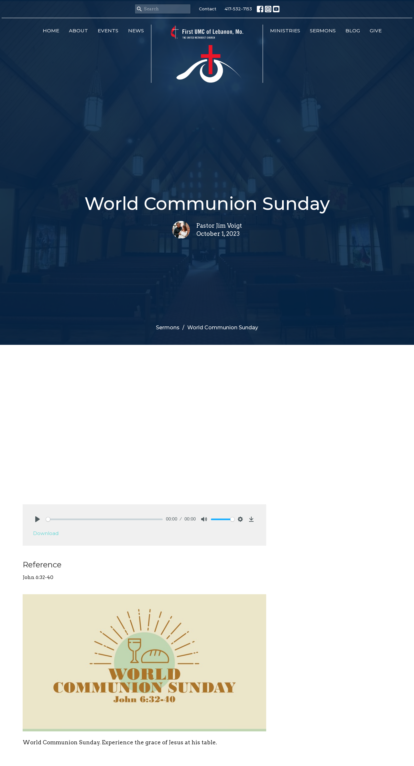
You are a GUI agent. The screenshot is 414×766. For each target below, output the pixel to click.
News (136, 30)
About (78, 30)
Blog (352, 30)
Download (46, 533)
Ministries (285, 30)
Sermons (323, 30)
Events (108, 30)
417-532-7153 (238, 8)
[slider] (104, 519)
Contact (207, 8)
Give (376, 30)
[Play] (37, 519)
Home (51, 30)
